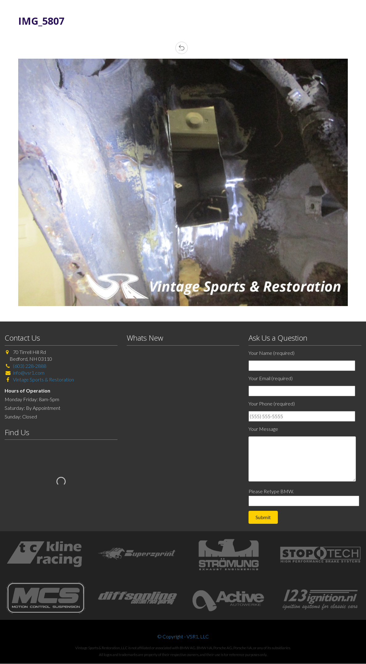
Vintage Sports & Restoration (43, 379)
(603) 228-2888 (29, 366)
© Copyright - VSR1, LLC (183, 636)
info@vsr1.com (28, 373)
